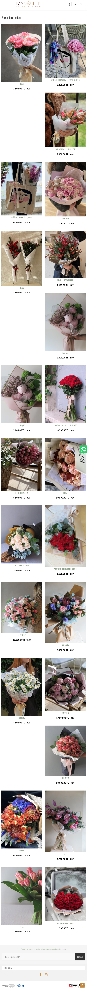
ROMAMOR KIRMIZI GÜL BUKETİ (65, 425)
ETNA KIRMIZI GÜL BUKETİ (65, 923)
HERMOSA (65, 778)
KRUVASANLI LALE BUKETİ (65, 149)
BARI (65, 854)
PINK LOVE (65, 218)
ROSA (65, 492)
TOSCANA (21, 717)
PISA (21, 926)
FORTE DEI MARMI (21, 492)
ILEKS (22, 287)
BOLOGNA (65, 645)
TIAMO (21, 83)
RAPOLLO (65, 713)
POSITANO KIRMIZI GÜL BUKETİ (65, 569)
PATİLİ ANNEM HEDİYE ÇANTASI (21, 217)
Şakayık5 (65, 352)
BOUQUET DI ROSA (22, 565)
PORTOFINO (21, 635)
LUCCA (21, 850)
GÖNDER (80, 957)
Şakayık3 (21, 425)
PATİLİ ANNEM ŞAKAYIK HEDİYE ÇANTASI (65, 80)
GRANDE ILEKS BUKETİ (65, 280)
